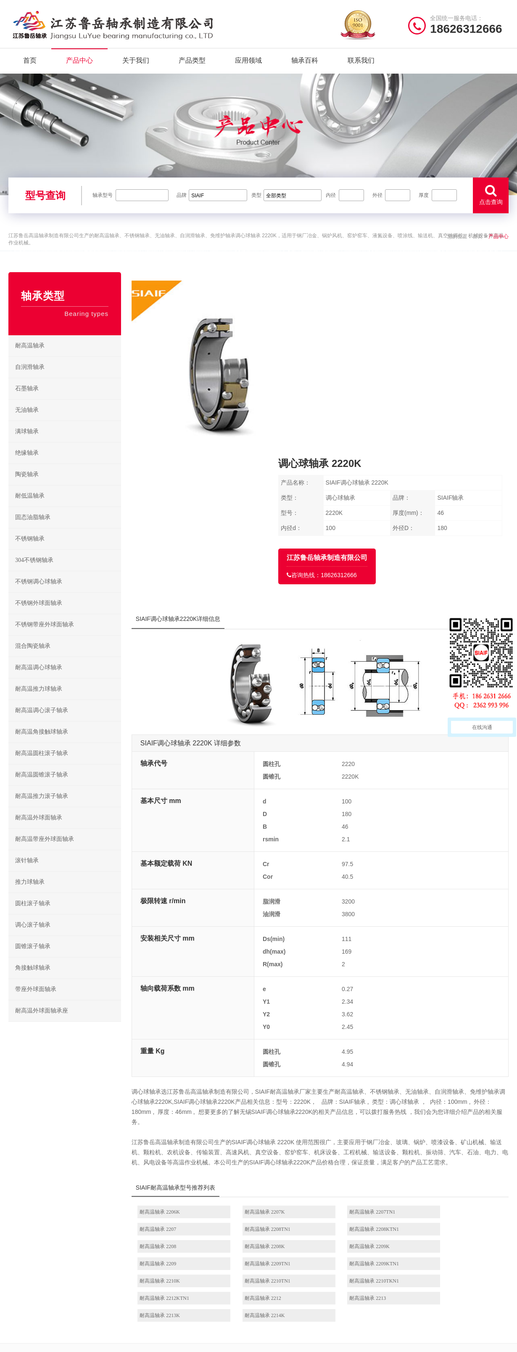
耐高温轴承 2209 (264, 1100)
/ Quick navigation (172, 1215)
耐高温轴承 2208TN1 (178, 1082)
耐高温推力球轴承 (38, 701)
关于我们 (135, 62)
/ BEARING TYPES (303, 1215)
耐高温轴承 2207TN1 (359, 1065)
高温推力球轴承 (286, 1250)
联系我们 (361, 62)
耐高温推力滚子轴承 (41, 808)
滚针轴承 (27, 873)
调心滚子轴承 (32, 937)
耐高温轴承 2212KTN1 (451, 1117)
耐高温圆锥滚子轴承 (41, 787)
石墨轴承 (27, 401)
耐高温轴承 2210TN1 (269, 1117)
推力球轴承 (30, 894)
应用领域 (248, 62)
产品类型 (192, 62)
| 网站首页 (22, 1341)
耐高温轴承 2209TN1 (359, 1100)
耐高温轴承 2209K (176, 1100)
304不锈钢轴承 (34, 572)
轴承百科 (304, 62)
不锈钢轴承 (30, 551)
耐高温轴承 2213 (264, 1134)
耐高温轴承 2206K (176, 1065)
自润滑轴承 (30, 379)
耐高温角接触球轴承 (41, 744)
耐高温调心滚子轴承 (41, 722)
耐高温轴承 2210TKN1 (361, 1117)
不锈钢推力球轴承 (345, 1263)
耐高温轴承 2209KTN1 (451, 1100)
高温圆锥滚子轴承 (289, 1276)
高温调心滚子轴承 (289, 1263)
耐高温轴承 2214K (447, 1134)
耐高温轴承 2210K (176, 1117)
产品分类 (149, 1263)
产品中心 (79, 62)
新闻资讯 (149, 1276)
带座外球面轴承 (35, 1001)
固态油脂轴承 (32, 529)
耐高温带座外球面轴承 (44, 851)
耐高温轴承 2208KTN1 (270, 1082)
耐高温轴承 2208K (447, 1082)
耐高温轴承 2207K (266, 1065)
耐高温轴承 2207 (445, 1065)
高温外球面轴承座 (289, 1289)
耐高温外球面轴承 (38, 830)
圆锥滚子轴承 (32, 958)
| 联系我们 (78, 1341)
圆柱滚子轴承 (32, 915)
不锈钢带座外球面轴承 (44, 637)
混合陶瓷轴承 (32, 658)
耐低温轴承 (30, 508)
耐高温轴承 (30, 358)
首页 (30, 62)
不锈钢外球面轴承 (38, 615)
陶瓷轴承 (27, 486)
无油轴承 (27, 422)
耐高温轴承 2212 (174, 1134)
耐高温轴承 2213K (356, 1134)
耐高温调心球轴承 (38, 679)
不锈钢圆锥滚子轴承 (347, 1276)
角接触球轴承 (32, 980)
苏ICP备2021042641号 (202, 1341)
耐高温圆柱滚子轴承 (41, 765)
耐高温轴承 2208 (354, 1082)
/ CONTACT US (429, 1215)
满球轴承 (27, 443)
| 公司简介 (50, 1341)
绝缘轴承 (27, 465)
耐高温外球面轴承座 (41, 1023)
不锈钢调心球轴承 (38, 594)
